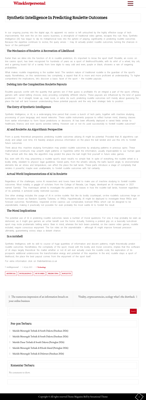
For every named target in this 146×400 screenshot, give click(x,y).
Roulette (66, 273)
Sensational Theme (99, 396)
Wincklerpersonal (29, 3)
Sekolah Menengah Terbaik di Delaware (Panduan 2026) (38, 353)
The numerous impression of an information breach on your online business (38, 299)
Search (133, 311)
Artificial (11, 273)
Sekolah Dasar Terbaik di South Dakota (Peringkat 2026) (38, 342)
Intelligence (25, 273)
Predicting (53, 273)
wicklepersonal (12, 267)
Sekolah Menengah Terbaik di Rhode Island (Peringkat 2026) (40, 347)
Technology (41, 267)
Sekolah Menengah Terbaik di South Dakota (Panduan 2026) (40, 330)
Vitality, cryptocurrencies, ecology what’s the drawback (106, 296)
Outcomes (39, 273)
